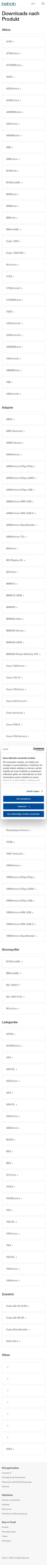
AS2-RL (10, 1069)
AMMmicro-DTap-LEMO (20, 477)
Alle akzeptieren (23, 799)
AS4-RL (10, 1104)
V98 (8, 382)
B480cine (11, 205)
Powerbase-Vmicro (17, 830)
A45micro (12, 123)
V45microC (12, 358)
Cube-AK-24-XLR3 (16, 1305)
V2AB (9, 841)
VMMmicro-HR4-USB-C (20, 924)
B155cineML (13, 182)
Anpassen (24, 806)
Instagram (9, 1548)
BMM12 (10, 583)
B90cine (10, 217)
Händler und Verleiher (11, 1500)
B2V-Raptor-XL (14, 560)
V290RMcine (13, 346)
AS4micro (12, 1116)
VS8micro (12, 1280)
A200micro (12, 88)
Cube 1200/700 (14, 252)
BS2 (8, 1151)
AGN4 (9, 1033)
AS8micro (12, 1127)
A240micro (12, 100)
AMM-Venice (13, 442)
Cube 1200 (12, 241)
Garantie (5, 1486)
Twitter (20, 1548)
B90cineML (12, 229)
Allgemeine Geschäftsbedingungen (17, 1482)
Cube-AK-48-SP (15, 1317)
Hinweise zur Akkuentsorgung (14, 1513)
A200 (9, 76)
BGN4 (9, 1139)
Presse (4, 1536)
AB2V (9, 419)
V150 (9, 276)
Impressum (6, 1473)
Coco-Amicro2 (14, 712)
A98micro (12, 158)
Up (40, 1561)
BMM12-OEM (14, 595)
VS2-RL (10, 1221)
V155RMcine (13, 299)
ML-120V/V (12, 984)
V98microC (12, 393)
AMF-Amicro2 (14, 430)
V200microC (13, 323)
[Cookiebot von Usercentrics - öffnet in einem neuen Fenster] (33, 749)
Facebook (4, 1548)
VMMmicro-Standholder (20, 935)
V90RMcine (12, 370)
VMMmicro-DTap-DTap (19, 877)
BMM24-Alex (13, 618)
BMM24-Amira (14, 630)
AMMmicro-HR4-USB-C (20, 513)
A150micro (12, 53)
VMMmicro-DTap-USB (19, 900)
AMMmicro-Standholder (20, 524)
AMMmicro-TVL (15, 536)
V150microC (13, 288)
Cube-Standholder (17, 1329)
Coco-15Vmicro (15, 689)
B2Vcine (11, 571)
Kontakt (5, 1527)
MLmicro (11, 264)
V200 (9, 311)
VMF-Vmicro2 (14, 853)
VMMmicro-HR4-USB (18, 912)
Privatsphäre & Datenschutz (13, 1477)
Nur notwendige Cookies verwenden (23, 814)
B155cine (11, 170)
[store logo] (9, 4)
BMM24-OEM (14, 642)
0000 (9, 1449)
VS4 (8, 1245)
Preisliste (6, 1504)
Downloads (7, 1509)
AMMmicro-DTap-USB (19, 489)
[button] (33, 3)
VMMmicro (12, 865)
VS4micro (12, 1268)
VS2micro (12, 1233)
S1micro (11, 1174)
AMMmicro (13, 454)
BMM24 (10, 607)
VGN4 (9, 1186)
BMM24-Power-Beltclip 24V (22, 654)
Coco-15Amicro (15, 665)
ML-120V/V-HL (14, 996)
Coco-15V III (13, 677)
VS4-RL (10, 1256)
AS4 (8, 1092)
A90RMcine (13, 135)
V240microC (13, 335)
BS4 (8, 1163)
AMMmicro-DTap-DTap (19, 466)
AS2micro (12, 1080)
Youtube (15, 1548)
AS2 (8, 1057)
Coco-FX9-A (13, 724)
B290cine (11, 194)
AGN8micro (13, 1045)
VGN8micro (13, 1198)
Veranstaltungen (9, 1532)
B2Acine (11, 548)
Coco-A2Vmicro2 (16, 701)
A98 (8, 147)
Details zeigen (33, 791)
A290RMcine (13, 111)
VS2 (8, 1210)
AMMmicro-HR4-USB (18, 501)
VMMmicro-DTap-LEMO (20, 888)
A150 (9, 41)
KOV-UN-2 (12, 1341)
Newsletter (6, 1541)
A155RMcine (13, 65)
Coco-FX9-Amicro (16, 736)
